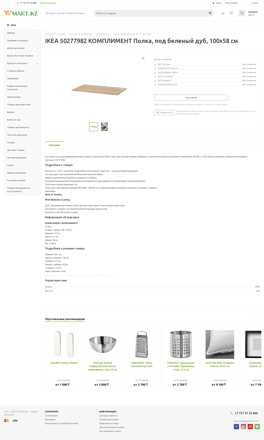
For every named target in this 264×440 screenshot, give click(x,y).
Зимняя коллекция (16, 173)
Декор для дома (15, 48)
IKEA (13, 25)
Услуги (10, 165)
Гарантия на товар (109, 423)
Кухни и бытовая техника (20, 55)
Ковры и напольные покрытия (17, 87)
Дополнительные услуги (111, 427)
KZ (253, 3)
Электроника (14, 97)
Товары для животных (19, 104)
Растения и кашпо (16, 180)
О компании (51, 415)
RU (256, 3)
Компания (51, 411)
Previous (251, 319)
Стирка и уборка (15, 71)
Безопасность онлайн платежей (61, 423)
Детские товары (16, 150)
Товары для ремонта (18, 127)
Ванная (10, 112)
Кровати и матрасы (17, 63)
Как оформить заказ (110, 431)
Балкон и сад (13, 119)
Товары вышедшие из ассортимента (18, 189)
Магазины (50, 419)
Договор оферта (108, 415)
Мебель (11, 33)
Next (257, 319)
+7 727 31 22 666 (28, 3)
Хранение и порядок (17, 40)
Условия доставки (108, 419)
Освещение (13, 78)
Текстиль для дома (17, 135)
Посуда (11, 142)
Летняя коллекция (16, 157)
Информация (107, 411)
